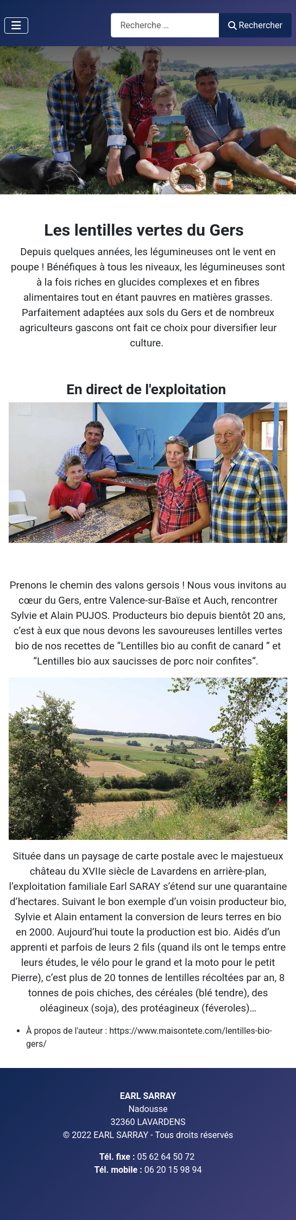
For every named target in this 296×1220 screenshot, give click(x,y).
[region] (148, 120)
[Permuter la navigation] (16, 25)
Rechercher (255, 25)
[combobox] (165, 25)
